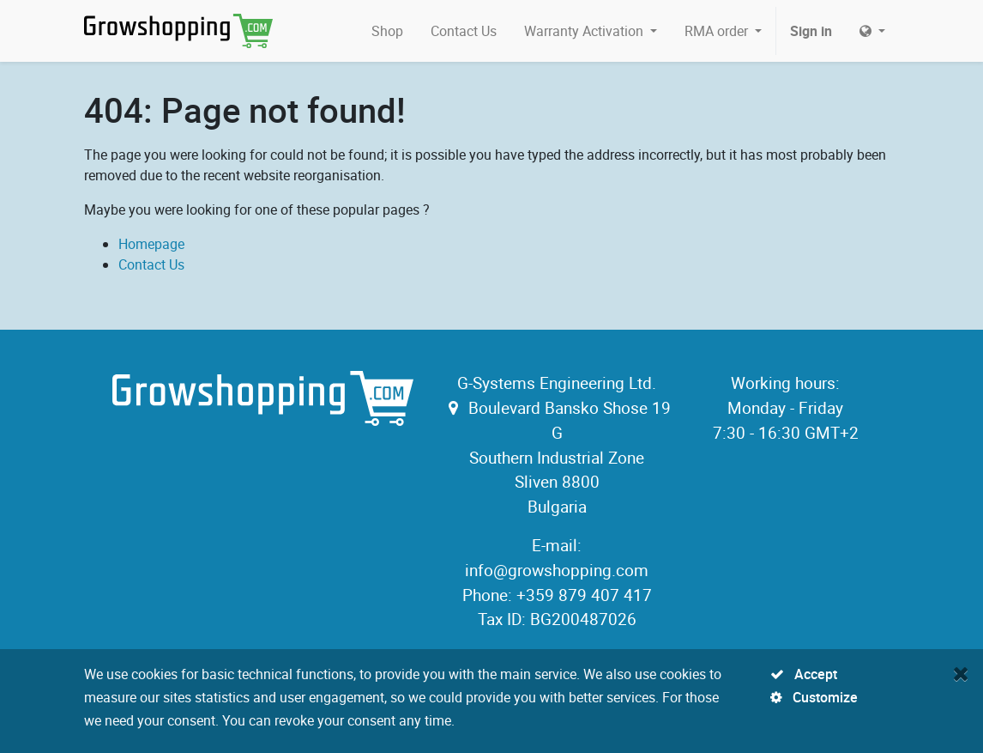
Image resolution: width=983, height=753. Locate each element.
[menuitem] (387, 31)
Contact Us (151, 264)
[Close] (961, 673)
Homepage (151, 243)
